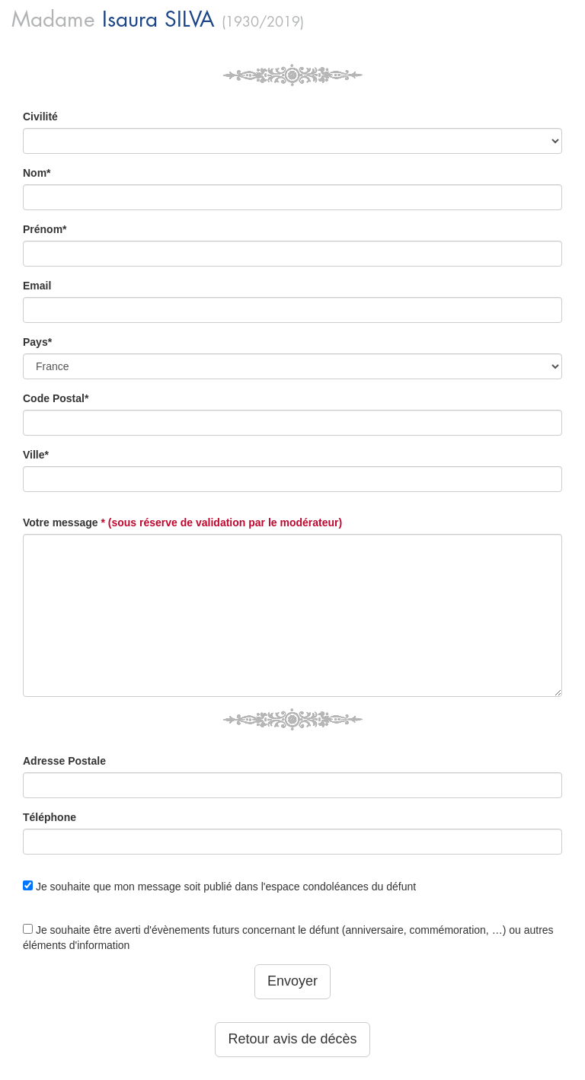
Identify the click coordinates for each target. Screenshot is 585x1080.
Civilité (40, 116)
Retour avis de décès (292, 1038)
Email (37, 286)
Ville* (36, 455)
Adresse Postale (64, 761)
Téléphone (49, 817)
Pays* (37, 342)
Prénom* (45, 229)
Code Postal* (55, 398)
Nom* (37, 173)
